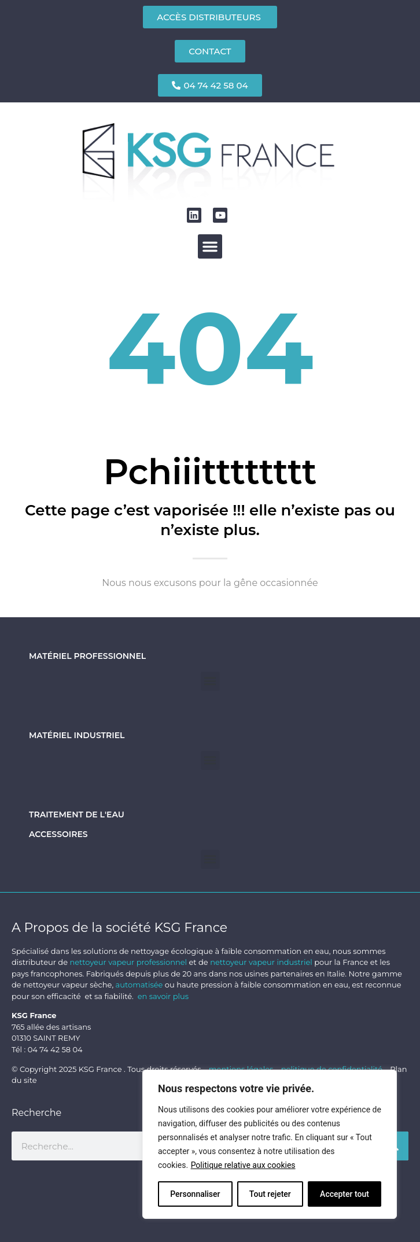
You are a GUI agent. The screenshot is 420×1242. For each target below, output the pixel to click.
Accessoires (58, 834)
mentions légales (242, 1069)
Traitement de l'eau (76, 814)
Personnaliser (195, 1194)
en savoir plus (163, 996)
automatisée (139, 984)
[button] (210, 246)
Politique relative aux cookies (243, 1165)
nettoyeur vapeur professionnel (128, 962)
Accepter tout (344, 1194)
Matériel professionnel (87, 656)
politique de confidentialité (331, 1069)
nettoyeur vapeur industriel (261, 962)
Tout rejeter (270, 1194)
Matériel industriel (76, 735)
